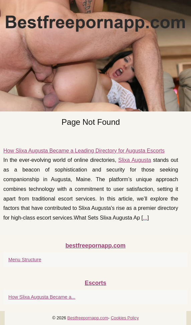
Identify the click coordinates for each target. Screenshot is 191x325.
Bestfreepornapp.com (87, 317)
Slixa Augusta (134, 160)
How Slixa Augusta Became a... (41, 297)
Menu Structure (24, 259)
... (145, 218)
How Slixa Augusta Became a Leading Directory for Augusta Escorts (84, 150)
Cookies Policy (125, 317)
